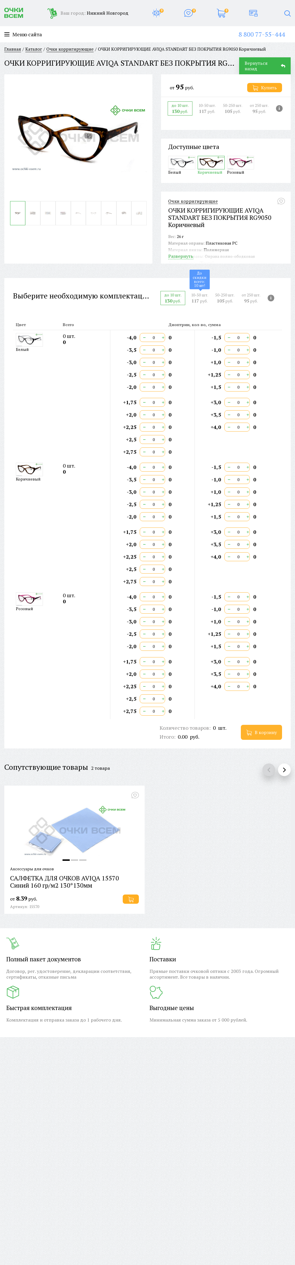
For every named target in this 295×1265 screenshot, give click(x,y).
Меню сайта (23, 34)
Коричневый (211, 165)
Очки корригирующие (193, 201)
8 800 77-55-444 (262, 34)
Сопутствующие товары (46, 767)
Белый (181, 165)
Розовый (240, 165)
